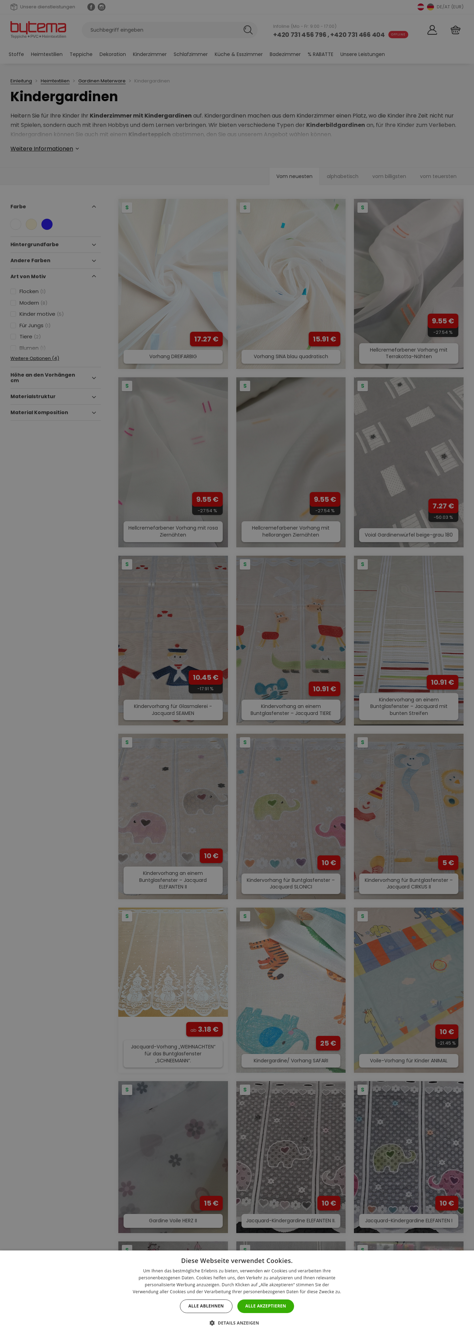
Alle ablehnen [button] (206, 1306)
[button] (237, 1323)
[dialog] (237, 668)
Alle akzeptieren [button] (265, 1306)
